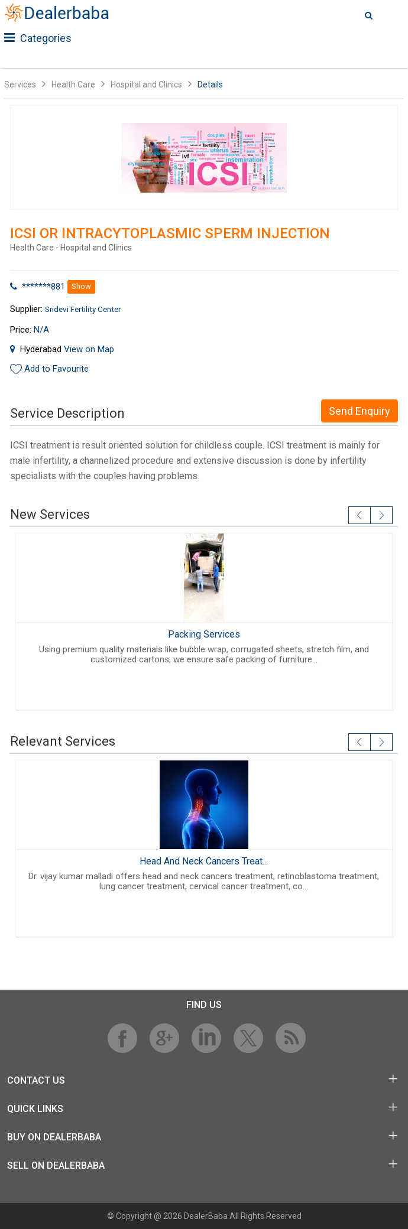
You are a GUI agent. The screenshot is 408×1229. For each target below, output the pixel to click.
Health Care (73, 84)
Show (81, 286)
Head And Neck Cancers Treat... (204, 861)
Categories (38, 38)
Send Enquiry (359, 411)
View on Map (89, 349)
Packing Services (204, 634)
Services (20, 84)
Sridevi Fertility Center (83, 309)
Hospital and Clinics (146, 84)
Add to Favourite (56, 368)
